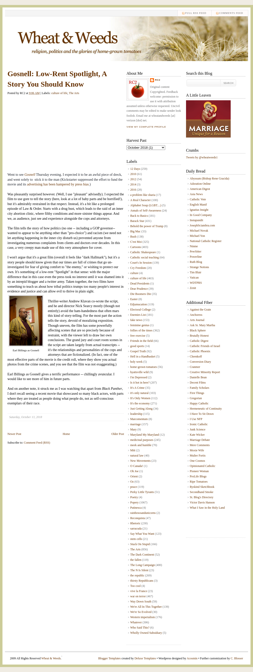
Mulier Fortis (198, 455)
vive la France (138, 591)
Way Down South (140, 601)
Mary (133, 429)
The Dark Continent (142, 554)
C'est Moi (136, 242)
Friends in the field (141, 341)
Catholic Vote (198, 199)
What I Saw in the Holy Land (207, 507)
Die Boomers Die (140, 294)
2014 (133, 184)
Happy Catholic (199, 403)
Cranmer (195, 367)
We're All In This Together (146, 606)
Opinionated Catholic (202, 466)
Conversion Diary (200, 361)
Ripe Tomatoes (199, 481)
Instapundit (196, 220)
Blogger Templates (109, 658)
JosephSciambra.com (202, 225)
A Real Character (140, 200)
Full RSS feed (195, 13)
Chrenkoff (196, 356)
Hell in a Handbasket (142, 356)
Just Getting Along (141, 408)
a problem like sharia (142, 195)
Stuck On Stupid (140, 544)
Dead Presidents (140, 283)
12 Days (135, 169)
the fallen (135, 560)
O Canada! (136, 466)
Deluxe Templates (145, 658)
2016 (133, 189)
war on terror (138, 596)
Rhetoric (135, 523)
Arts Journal (197, 320)
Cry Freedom (138, 268)
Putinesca (136, 507)
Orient (134, 476)
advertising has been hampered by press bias (58, 184)
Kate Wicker (197, 434)
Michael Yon (197, 236)
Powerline (196, 256)
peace (133, 487)
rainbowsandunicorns (143, 513)
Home (66, 434)
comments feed (231, 13)
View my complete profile (146, 127)
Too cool (135, 586)
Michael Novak (199, 230)
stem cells (136, 539)
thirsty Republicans (141, 580)
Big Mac (135, 231)
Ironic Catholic (199, 424)
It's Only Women (140, 398)
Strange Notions (199, 267)
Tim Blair (195, 272)
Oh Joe (134, 471)
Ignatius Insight (199, 210)
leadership (136, 414)
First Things (197, 393)
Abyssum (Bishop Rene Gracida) (209, 178)
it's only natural (139, 393)
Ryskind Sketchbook (202, 487)
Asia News (196, 194)
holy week (136, 361)
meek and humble (140, 445)
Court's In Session (141, 262)
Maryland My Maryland (144, 434)
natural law (137, 455)
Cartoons (135, 247)
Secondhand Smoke (201, 492)
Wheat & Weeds (51, 658)
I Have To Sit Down (202, 414)
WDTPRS (196, 282)
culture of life (59, 93)
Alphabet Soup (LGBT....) (145, 205)
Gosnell (29, 175)
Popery (134, 502)
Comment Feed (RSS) (37, 442)
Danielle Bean (198, 377)
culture (134, 273)
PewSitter (195, 251)
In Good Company (201, 215)
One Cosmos (197, 460)
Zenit (193, 288)
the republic (137, 575)
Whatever (136, 622)
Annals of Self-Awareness (145, 210)
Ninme (194, 246)
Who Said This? (139, 627)
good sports (137, 346)
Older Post (117, 434)
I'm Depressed (138, 377)
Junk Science (197, 429)
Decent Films (198, 382)
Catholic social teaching (144, 257)
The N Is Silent (139, 570)
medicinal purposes (141, 440)
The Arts (74, 93)
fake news (136, 320)
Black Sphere (198, 330)
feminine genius (139, 325)
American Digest (200, 189)
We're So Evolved (141, 612)
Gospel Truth (138, 351)
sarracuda (136, 528)
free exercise (137, 335)
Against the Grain (200, 309)
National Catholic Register (205, 241)
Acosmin (192, 658)
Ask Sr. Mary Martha (202, 325)
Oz (132, 481)
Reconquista (137, 518)
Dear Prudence (139, 288)
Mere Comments (200, 445)
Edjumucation (138, 304)
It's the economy (140, 403)
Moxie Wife (197, 450)
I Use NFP (196, 419)
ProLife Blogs (198, 476)
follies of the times (141, 330)
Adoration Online (200, 183)
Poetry (134, 497)
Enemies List (138, 315)
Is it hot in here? (140, 382)
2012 (133, 179)
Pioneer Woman (199, 471)
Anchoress (196, 315)
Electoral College (140, 309)
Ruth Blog (196, 262)
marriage (135, 424)
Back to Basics (139, 215)
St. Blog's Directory (201, 497)
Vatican (194, 277)
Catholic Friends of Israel (205, 346)
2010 (133, 174)
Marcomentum (139, 419)
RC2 (157, 80)
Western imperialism (142, 617)
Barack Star (137, 221)
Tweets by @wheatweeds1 (202, 157)
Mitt (132, 450)
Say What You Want (142, 533)
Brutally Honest (199, 335)
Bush (133, 236)
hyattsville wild (139, 372)
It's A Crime (137, 387)
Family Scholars (199, 387)
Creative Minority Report (205, 372)
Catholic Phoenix (200, 351)
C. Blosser (237, 658)
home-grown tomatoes (143, 367)
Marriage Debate (200, 440)
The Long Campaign (142, 565)
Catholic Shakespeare (143, 252)
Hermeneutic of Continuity (206, 408)
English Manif (198, 204)
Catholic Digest (199, 341)
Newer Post (14, 434)
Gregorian (196, 398)
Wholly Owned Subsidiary (146, 633)
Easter (134, 299)
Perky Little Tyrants (142, 492)
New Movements (140, 460)
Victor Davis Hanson (202, 502)
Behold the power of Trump (146, 226)
